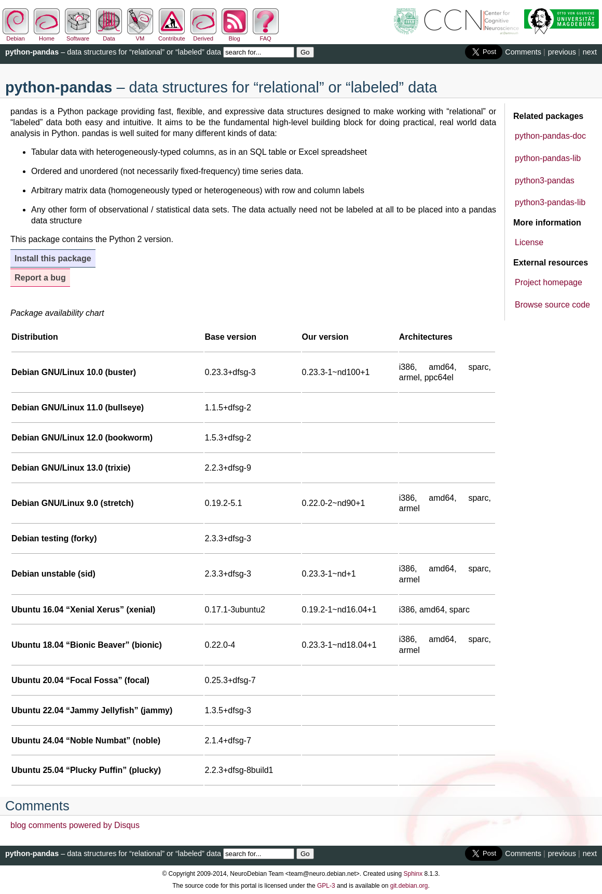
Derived (203, 35)
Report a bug (40, 277)
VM (140, 35)
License (529, 242)
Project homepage (548, 282)
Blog (235, 35)
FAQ (266, 35)
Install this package (53, 258)
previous (562, 52)
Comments (523, 52)
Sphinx (413, 873)
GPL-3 (326, 885)
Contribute (171, 35)
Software (78, 35)
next (590, 52)
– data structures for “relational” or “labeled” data (113, 52)
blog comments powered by (75, 825)
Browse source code (552, 304)
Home (47, 35)
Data (109, 35)
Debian (16, 35)
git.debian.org (409, 885)
